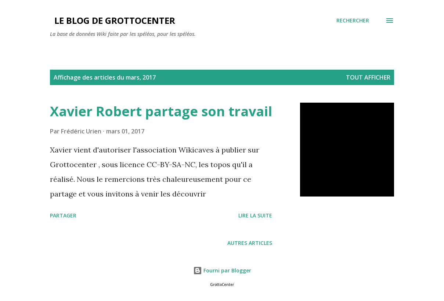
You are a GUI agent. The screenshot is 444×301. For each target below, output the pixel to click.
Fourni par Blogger (222, 270)
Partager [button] (63, 215)
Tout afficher (368, 77)
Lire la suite (255, 215)
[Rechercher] (352, 20)
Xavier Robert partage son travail (161, 111)
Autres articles (249, 242)
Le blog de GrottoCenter (112, 20)
